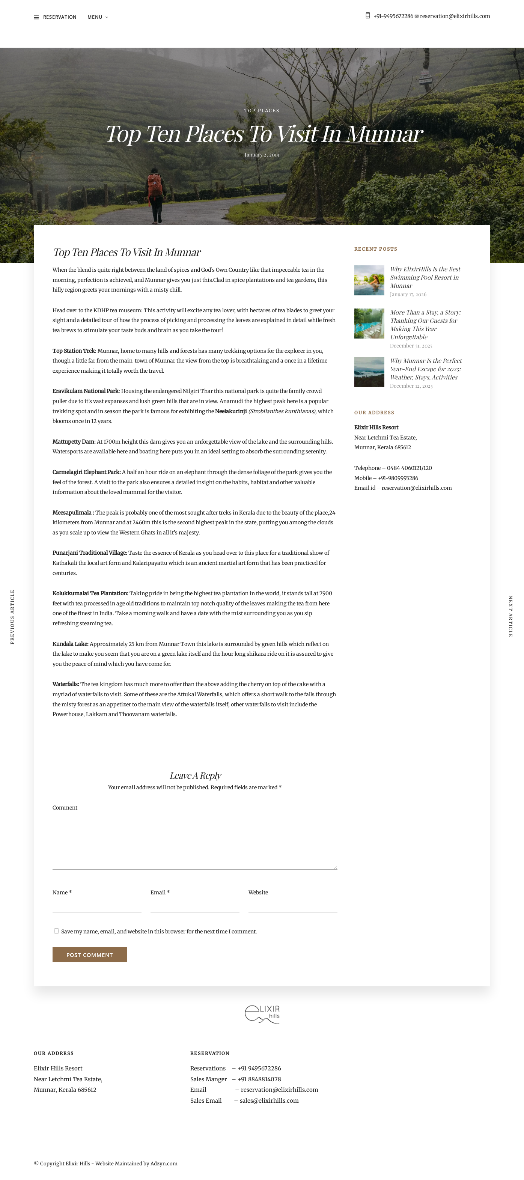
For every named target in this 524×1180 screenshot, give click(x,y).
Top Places (262, 110)
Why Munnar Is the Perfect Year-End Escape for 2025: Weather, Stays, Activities (426, 369)
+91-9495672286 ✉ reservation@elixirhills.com (431, 16)
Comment (65, 807)
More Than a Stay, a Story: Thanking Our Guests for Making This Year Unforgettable (425, 324)
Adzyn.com (164, 1163)
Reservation (60, 17)
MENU (94, 17)
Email (158, 892)
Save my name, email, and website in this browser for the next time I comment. (159, 931)
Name (60, 892)
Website (258, 892)
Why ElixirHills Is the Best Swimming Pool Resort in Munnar (425, 277)
